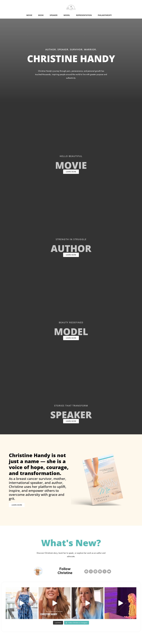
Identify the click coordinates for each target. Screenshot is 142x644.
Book (41, 15)
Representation (84, 15)
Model (67, 15)
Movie (29, 15)
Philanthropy (105, 15)
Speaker (53, 15)
